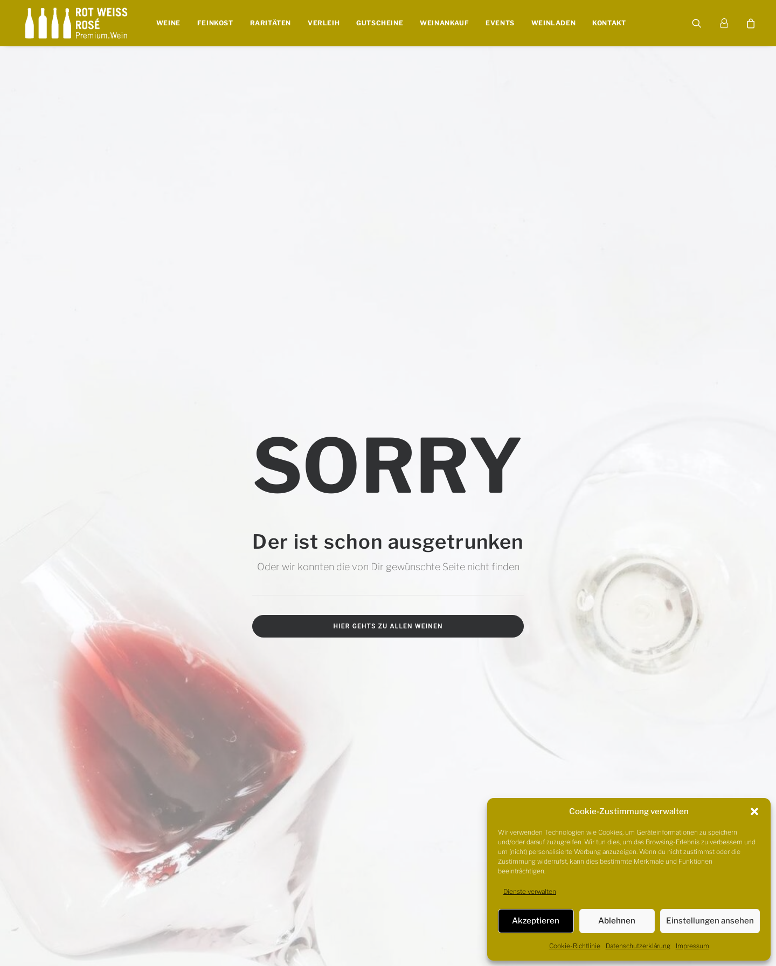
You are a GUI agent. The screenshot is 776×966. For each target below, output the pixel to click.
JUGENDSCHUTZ (218, 920)
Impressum (692, 946)
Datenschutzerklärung (638, 946)
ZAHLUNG (347, 920)
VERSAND (309, 920)
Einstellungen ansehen (710, 921)
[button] (754, 811)
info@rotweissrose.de (640, 511)
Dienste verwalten (529, 891)
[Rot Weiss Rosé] (76, 24)
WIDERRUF (269, 920)
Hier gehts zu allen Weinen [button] (387, 337)
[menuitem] (168, 23)
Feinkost (215, 23)
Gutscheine (379, 23)
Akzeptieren (535, 921)
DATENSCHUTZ (141, 920)
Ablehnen (616, 921)
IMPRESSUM (90, 920)
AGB (178, 920)
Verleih (323, 23)
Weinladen (553, 23)
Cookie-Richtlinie (574, 946)
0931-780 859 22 (648, 528)
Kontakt (609, 23)
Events (500, 23)
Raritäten (270, 23)
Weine (168, 23)
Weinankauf (444, 23)
